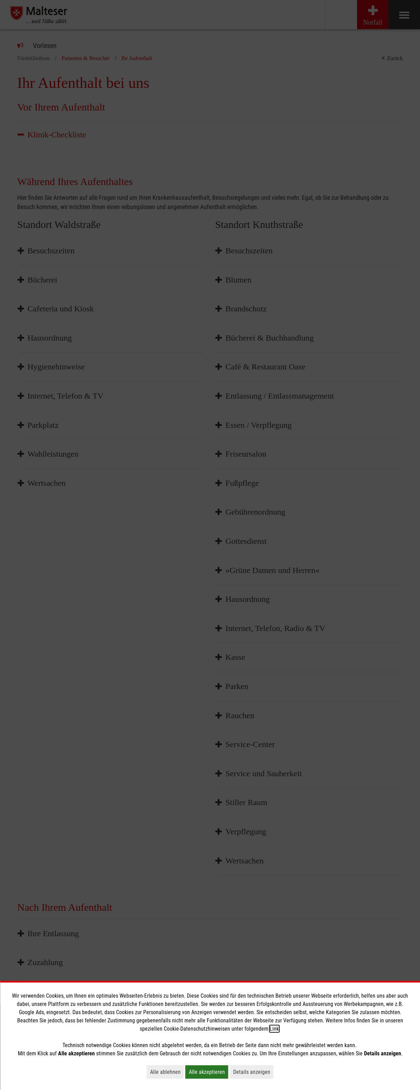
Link (274, 1028)
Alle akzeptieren (208, 1071)
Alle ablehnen (167, 1071)
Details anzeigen (253, 1071)
